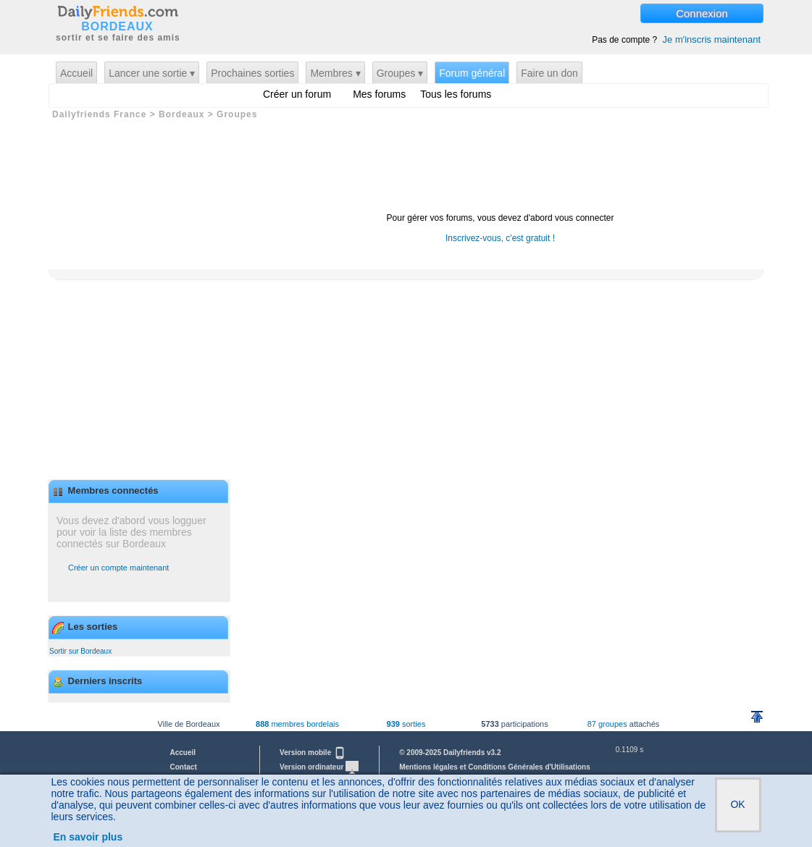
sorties (406, 724)
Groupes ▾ (400, 73)
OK (737, 804)
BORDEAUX (117, 27)
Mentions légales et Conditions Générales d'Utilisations (494, 767)
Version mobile (313, 753)
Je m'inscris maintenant (712, 39)
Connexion (702, 13)
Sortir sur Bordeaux (80, 651)
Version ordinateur (319, 767)
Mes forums (379, 94)
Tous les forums (455, 94)
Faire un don (549, 73)
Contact (183, 767)
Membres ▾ (335, 73)
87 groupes (607, 724)
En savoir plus (88, 837)
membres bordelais (297, 724)
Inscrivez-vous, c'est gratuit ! (500, 238)
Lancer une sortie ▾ (152, 73)
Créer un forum (297, 94)
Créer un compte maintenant (118, 567)
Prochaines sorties (252, 73)
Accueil (76, 73)
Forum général (472, 73)
